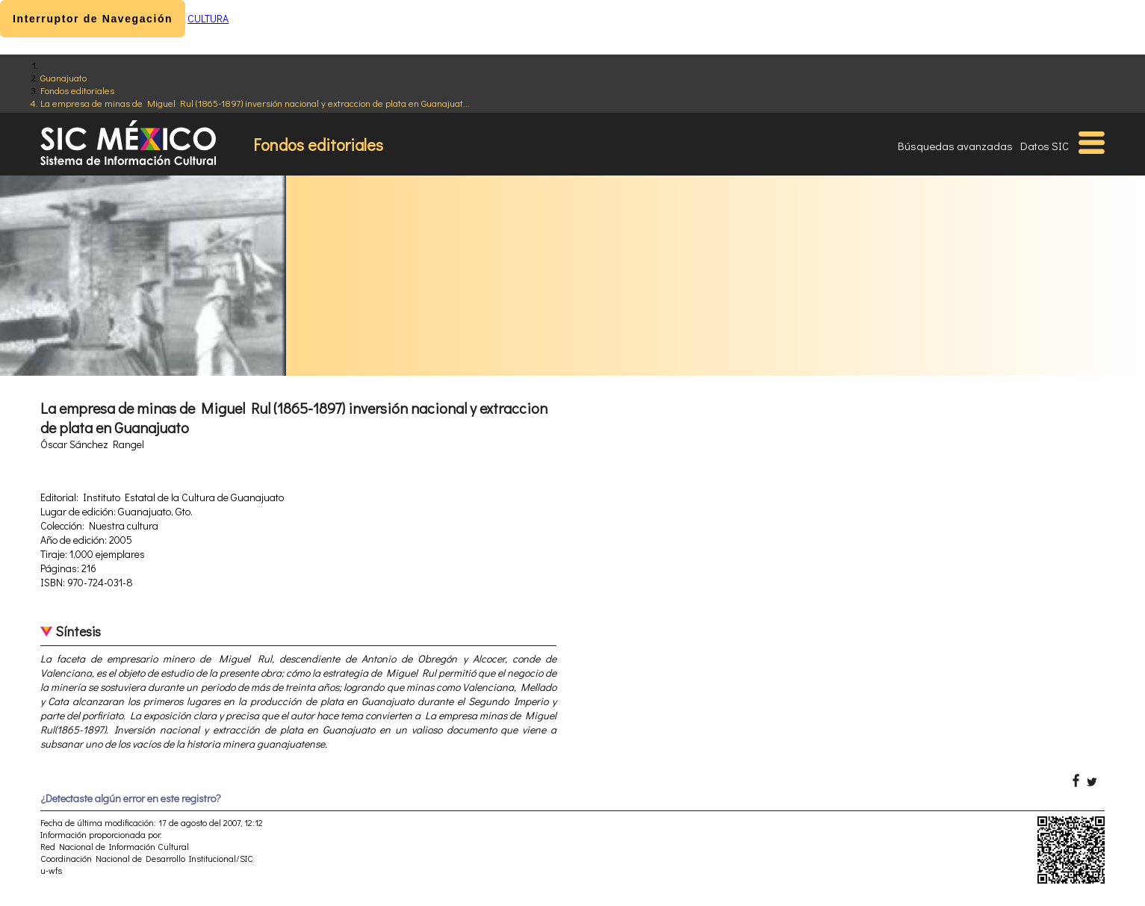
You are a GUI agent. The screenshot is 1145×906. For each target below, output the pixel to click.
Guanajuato (63, 77)
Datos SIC (1044, 145)
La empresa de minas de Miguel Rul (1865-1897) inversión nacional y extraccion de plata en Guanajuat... (255, 102)
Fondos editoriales (77, 90)
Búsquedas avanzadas (955, 145)
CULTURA (208, 18)
